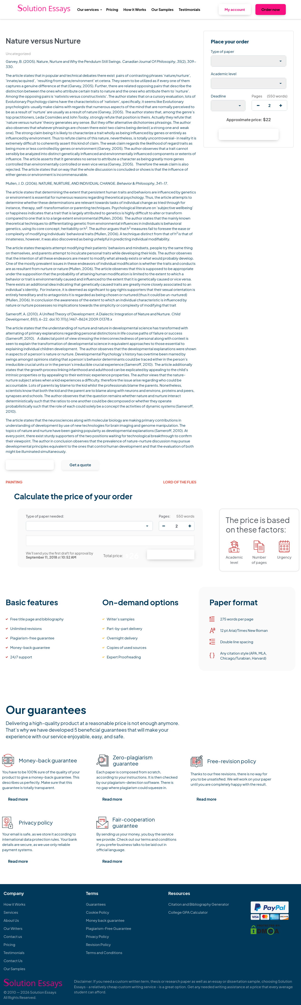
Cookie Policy (97, 912)
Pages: (164, 516)
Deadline (218, 96)
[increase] (281, 105)
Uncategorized (18, 53)
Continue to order (30, 464)
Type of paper (222, 51)
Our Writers (13, 928)
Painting (14, 482)
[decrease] (258, 105)
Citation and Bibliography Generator (198, 904)
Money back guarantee (105, 920)
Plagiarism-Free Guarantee (108, 928)
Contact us (13, 936)
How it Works (134, 9)
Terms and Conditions (104, 952)
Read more (18, 799)
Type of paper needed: (45, 516)
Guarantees (96, 904)
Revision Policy (98, 944)
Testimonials (189, 9)
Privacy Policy (97, 936)
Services (11, 912)
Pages (257, 96)
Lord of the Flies (180, 482)
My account (235, 9)
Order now (270, 9)
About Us (11, 920)
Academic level (223, 73)
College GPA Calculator (188, 912)
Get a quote (80, 464)
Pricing (112, 9)
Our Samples (162, 9)
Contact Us (13, 960)
